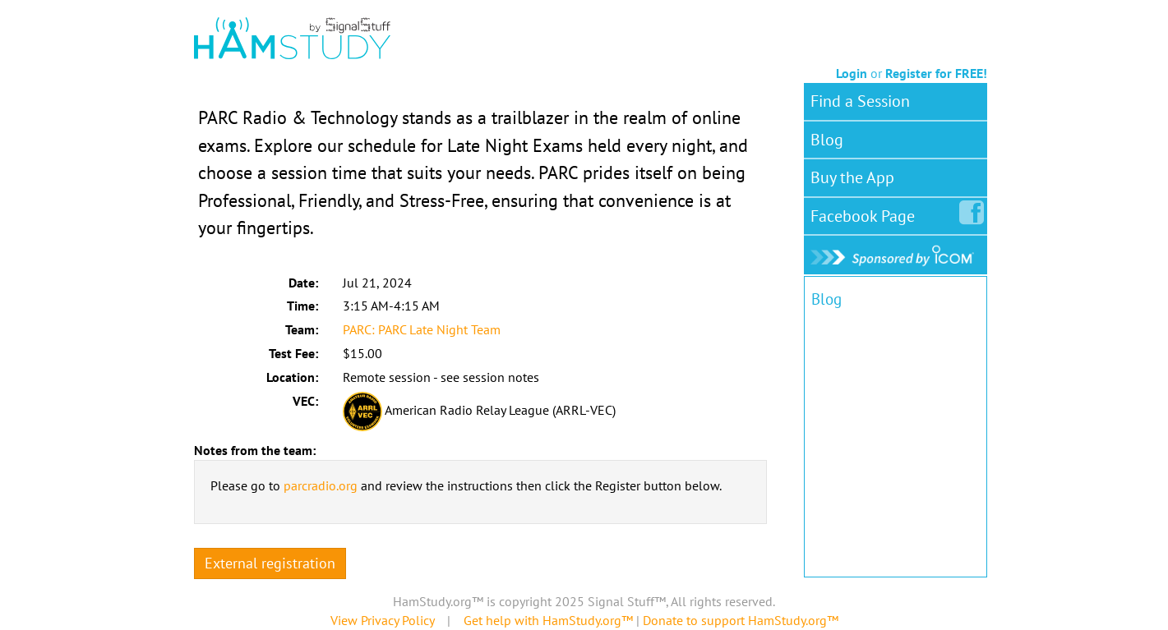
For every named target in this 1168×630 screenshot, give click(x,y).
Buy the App (852, 177)
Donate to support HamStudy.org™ (740, 620)
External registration (270, 563)
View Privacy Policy (382, 620)
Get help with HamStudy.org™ (548, 620)
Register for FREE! (936, 73)
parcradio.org (321, 485)
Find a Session (860, 101)
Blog (826, 139)
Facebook (865, 213)
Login (851, 73)
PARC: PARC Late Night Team (422, 329)
